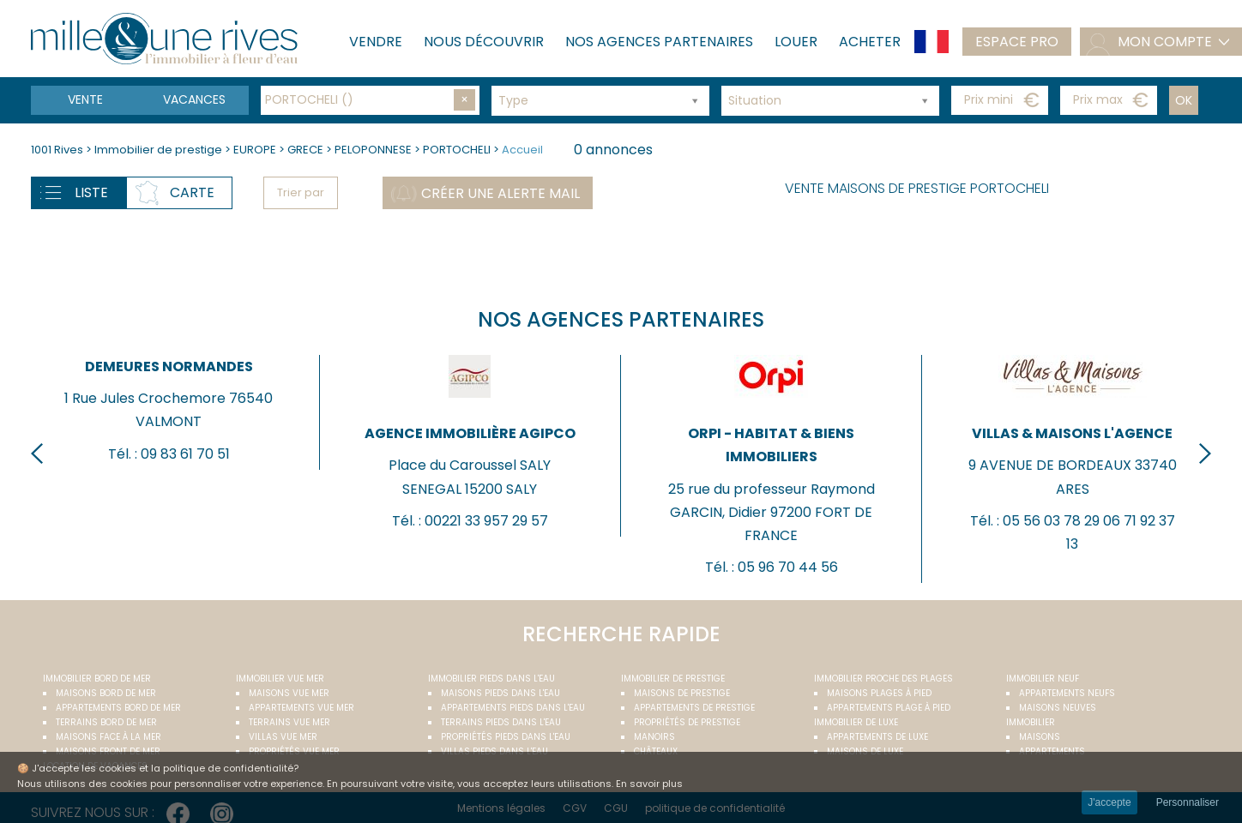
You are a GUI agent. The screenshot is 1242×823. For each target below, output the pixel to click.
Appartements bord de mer (118, 707)
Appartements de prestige (694, 707)
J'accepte (1109, 802)
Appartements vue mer (301, 707)
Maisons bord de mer (106, 693)
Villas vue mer (283, 736)
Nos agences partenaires (659, 41)
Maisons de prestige (682, 693)
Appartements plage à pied (888, 707)
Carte (192, 192)
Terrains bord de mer (106, 722)
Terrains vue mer (289, 722)
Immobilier (1030, 722)
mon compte (1165, 41)
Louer (796, 41)
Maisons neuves (1057, 707)
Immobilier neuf (1042, 678)
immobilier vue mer (280, 678)
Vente (85, 99)
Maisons (1039, 736)
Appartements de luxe (877, 736)
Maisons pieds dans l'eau (500, 693)
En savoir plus (649, 783)
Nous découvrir (484, 41)
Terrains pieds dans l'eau (501, 722)
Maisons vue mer (289, 693)
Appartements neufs (1067, 693)
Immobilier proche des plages (883, 678)
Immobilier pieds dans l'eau (491, 678)
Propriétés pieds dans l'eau (505, 736)
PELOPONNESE (373, 149)
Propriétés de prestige (687, 722)
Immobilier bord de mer (97, 678)
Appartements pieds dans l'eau (513, 707)
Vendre (375, 41)
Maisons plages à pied (879, 693)
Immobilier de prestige (159, 149)
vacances (194, 99)
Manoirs (654, 736)
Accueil (522, 149)
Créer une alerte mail (500, 193)
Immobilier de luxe (856, 722)
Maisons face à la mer (108, 736)
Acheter (870, 41)
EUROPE (254, 149)
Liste (91, 192)
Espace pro (1016, 41)
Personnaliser (1187, 802)
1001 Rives (57, 149)
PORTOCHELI (457, 149)
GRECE (305, 149)
